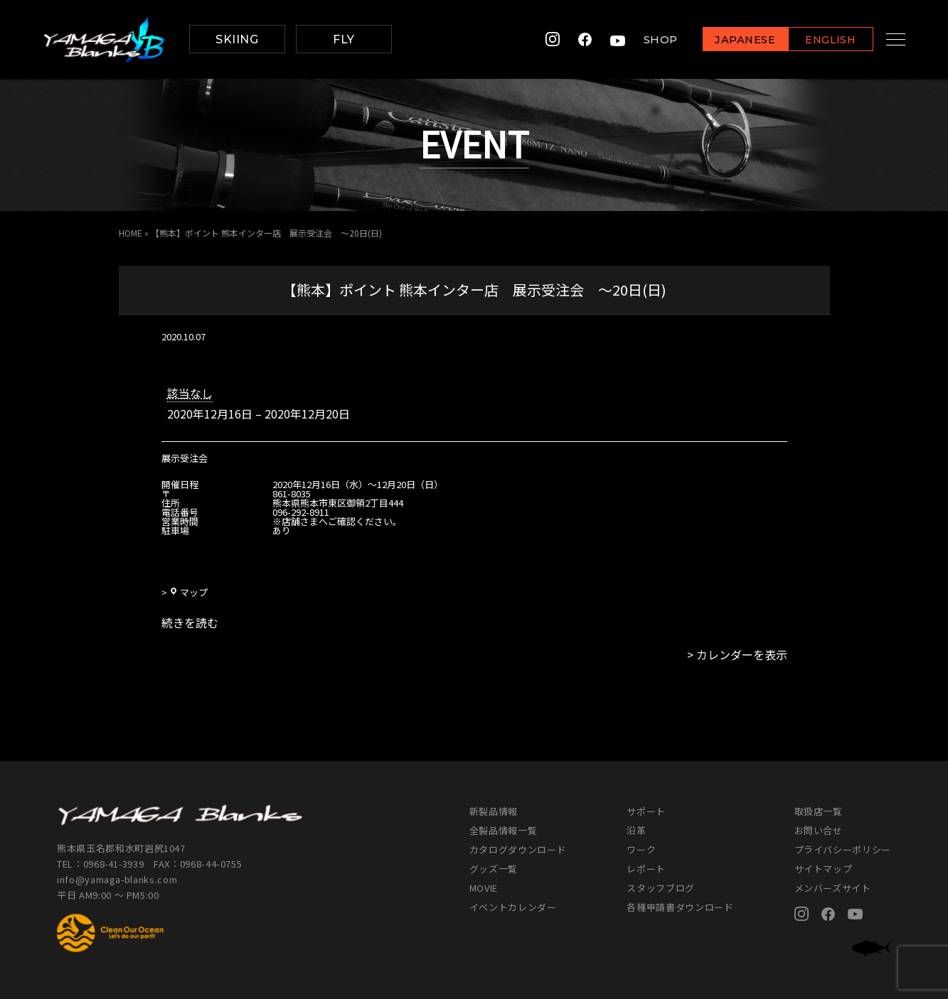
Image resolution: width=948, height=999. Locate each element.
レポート (646, 868)
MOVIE (483, 888)
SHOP (646, 39)
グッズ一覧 (493, 868)
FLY (343, 39)
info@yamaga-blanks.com (117, 879)
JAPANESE (731, 40)
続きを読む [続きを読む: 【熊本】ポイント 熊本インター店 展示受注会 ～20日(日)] (189, 622)
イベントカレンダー (513, 907)
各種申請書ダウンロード (680, 907)
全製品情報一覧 (503, 830)
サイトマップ (823, 868)
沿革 (636, 830)
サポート (646, 811)
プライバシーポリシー (843, 849)
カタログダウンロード (518, 849)
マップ (188, 592)
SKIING (236, 39)
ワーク (641, 849)
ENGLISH (817, 40)
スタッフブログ (661, 888)
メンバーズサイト (832, 888)
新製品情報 (493, 811)
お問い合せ (818, 830)
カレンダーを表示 (741, 654)
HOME (130, 233)
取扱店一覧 (818, 811)
